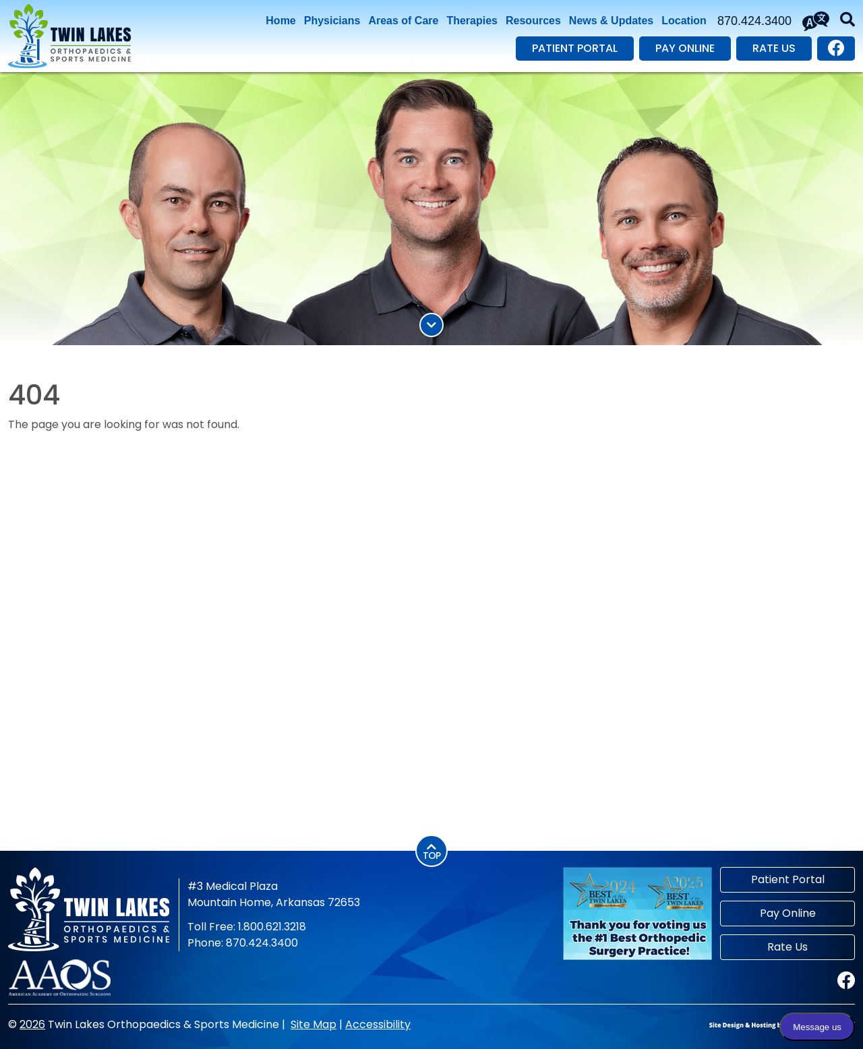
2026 (32, 1024)
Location (684, 20)
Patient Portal (575, 48)
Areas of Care (403, 20)
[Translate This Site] (815, 21)
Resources (533, 20)
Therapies (472, 20)
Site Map (313, 1024)
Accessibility (378, 1024)
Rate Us (774, 48)
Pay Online (685, 48)
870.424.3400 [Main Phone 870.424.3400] (262, 943)
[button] (847, 21)
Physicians (332, 20)
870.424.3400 (754, 21)
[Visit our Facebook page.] (836, 48)
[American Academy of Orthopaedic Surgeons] (60, 976)
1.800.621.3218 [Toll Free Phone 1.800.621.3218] (272, 926)
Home (280, 20)
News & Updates (611, 20)
